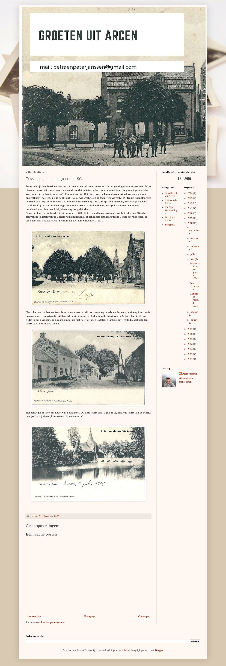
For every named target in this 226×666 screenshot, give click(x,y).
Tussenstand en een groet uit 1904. (195, 271)
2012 (190, 354)
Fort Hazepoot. (195, 286)
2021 (190, 208)
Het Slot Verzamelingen (171, 210)
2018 (190, 223)
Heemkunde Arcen (171, 202)
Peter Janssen (189, 373)
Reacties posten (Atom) (52, 622)
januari (194, 320)
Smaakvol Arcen (170, 219)
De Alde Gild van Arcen (171, 194)
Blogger (159, 650)
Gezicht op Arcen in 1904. (194, 300)
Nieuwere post (34, 616)
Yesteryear (170, 224)
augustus (195, 246)
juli (192, 254)
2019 (190, 218)
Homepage (89, 616)
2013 (190, 349)
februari (194, 312)
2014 (190, 344)
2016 (190, 334)
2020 (190, 213)
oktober (194, 238)
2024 (190, 193)
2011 (190, 359)
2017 (190, 329)
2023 (190, 198)
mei (193, 259)
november (194, 230)
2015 (190, 339)
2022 (190, 203)
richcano (125, 650)
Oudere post (144, 616)
